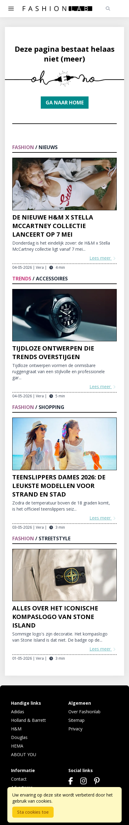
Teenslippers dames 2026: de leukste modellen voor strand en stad (58, 485)
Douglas (19, 737)
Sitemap (76, 720)
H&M (16, 729)
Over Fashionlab (84, 711)
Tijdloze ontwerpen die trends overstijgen (53, 352)
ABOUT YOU (23, 754)
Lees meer (103, 258)
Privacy (75, 729)
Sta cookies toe (33, 812)
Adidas (17, 711)
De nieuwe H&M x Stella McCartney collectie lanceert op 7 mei (52, 225)
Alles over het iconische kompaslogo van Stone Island (55, 616)
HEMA (17, 746)
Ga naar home (65, 102)
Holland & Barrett (28, 720)
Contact (19, 779)
